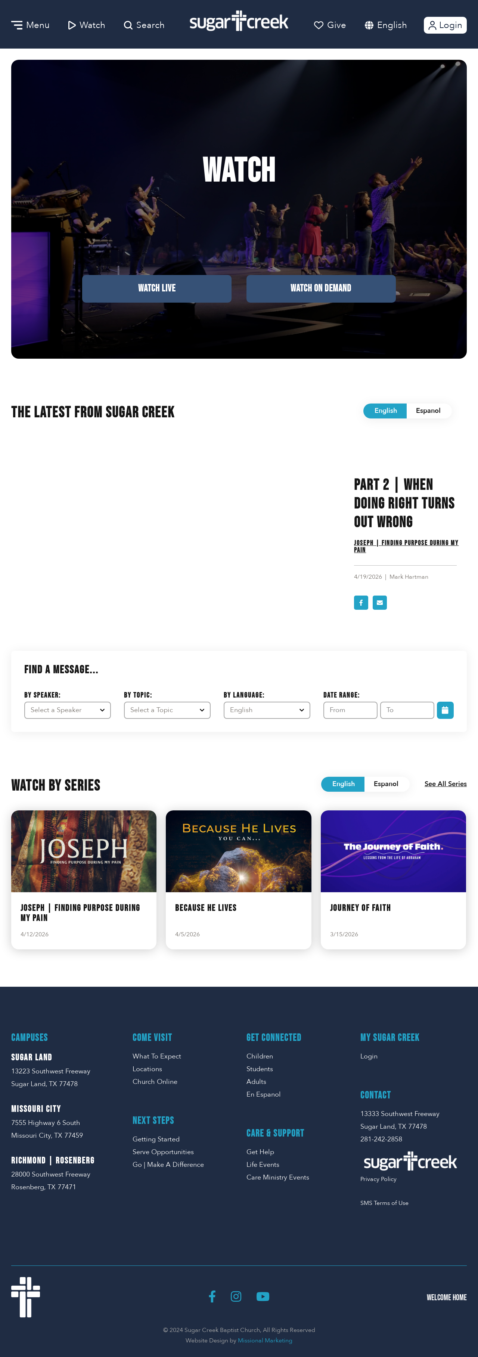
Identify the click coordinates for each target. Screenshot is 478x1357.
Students (259, 1069)
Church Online (155, 1081)
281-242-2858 (381, 1139)
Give (330, 25)
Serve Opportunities (163, 1152)
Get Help (260, 1152)
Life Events (262, 1164)
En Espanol (263, 1094)
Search (144, 25)
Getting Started (156, 1139)
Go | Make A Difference (168, 1164)
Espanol (428, 410)
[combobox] (399, 25)
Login (444, 25)
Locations (147, 1069)
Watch (86, 25)
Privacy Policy (378, 1179)
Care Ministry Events (277, 1177)
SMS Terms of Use (384, 1203)
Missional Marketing (265, 1340)
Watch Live (157, 288)
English (392, 25)
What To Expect (157, 1056)
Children (259, 1056)
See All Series (446, 784)
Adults (256, 1081)
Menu (30, 25)
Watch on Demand (321, 288)
